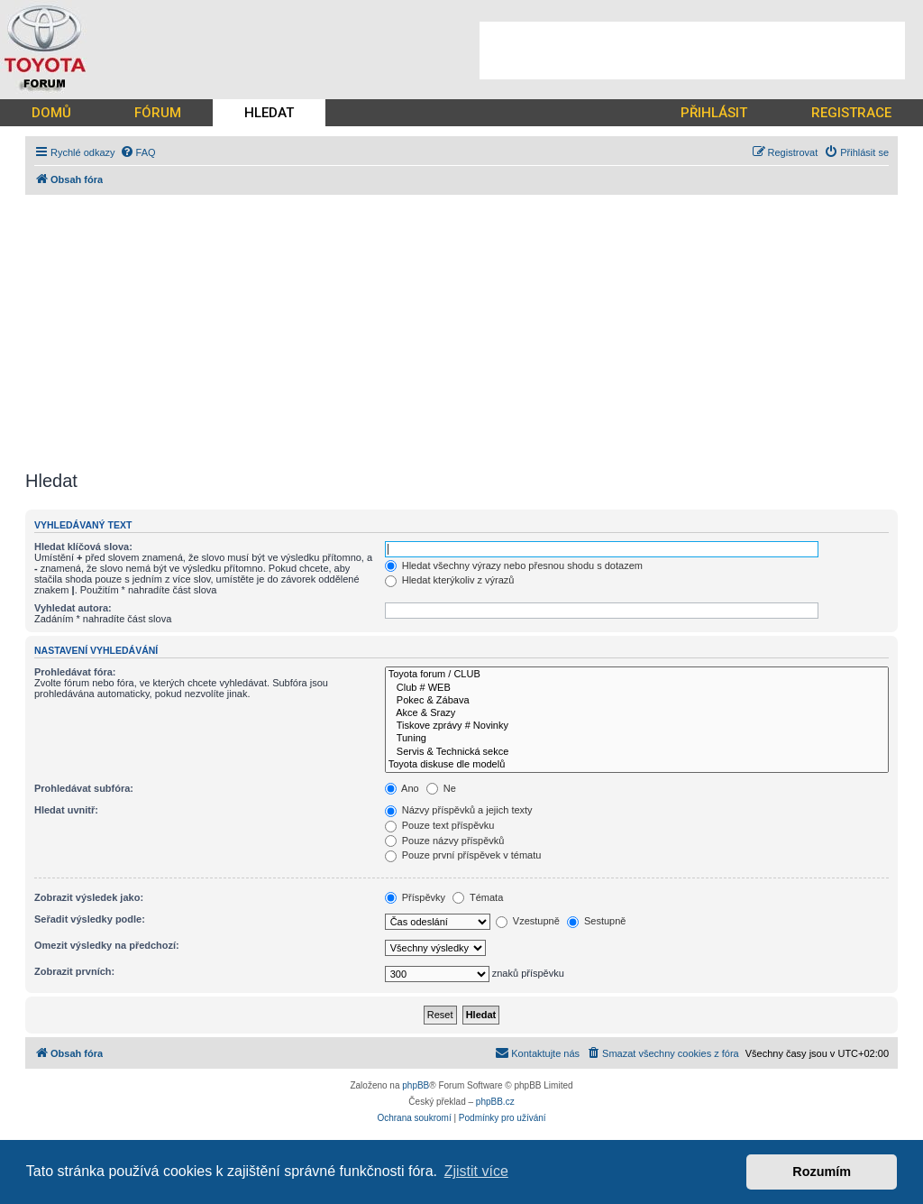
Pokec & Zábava (637, 700)
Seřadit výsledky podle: (89, 919)
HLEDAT (269, 113)
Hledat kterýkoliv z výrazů (450, 579)
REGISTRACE (851, 113)
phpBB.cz (495, 1102)
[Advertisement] (692, 50)
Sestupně (596, 920)
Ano (402, 788)
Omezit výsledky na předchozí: (106, 945)
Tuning (637, 738)
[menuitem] (138, 152)
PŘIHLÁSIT (714, 113)
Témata (477, 897)
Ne (441, 788)
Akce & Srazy (637, 713)
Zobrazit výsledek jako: (88, 897)
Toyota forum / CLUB (637, 674)
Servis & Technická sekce (637, 752)
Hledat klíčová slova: (83, 546)
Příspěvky (415, 897)
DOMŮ (51, 113)
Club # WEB (637, 688)
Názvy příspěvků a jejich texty (459, 809)
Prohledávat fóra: (74, 671)
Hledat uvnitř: (66, 809)
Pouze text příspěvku (440, 825)
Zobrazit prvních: (74, 971)
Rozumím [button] (821, 1171)
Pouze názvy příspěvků (445, 840)
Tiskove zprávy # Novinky (637, 726)
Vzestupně (528, 920)
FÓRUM (157, 113)
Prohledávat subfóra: (83, 788)
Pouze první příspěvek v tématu (463, 855)
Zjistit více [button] (476, 1171)
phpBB (415, 1085)
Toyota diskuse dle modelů (637, 764)
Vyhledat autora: (73, 607)
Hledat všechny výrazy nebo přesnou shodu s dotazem (514, 565)
